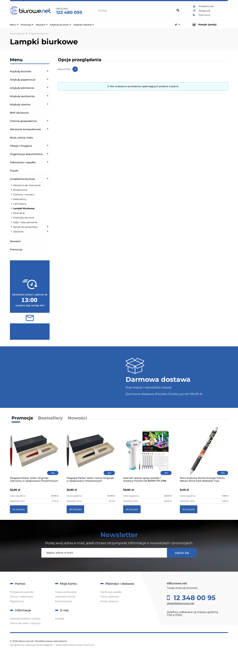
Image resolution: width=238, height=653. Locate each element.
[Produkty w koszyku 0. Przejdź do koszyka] (207, 24)
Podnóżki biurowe (23, 217)
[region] (30, 300)
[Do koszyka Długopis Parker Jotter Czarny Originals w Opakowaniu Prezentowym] (75, 509)
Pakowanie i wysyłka (23, 162)
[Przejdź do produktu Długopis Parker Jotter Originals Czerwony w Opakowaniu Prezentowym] (34, 455)
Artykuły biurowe (20, 71)
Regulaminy (17, 601)
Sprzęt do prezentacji (25, 226)
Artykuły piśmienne (22, 87)
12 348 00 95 (194, 597)
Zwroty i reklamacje (21, 596)
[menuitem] (14, 24)
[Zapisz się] (182, 553)
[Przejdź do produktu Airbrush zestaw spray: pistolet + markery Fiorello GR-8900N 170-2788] (147, 455)
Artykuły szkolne (20, 104)
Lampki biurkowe (24, 208)
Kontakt (59, 618)
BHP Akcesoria (19, 112)
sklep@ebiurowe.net (181, 603)
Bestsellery (50, 418)
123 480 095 (69, 12)
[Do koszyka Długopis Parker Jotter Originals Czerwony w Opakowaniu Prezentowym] (18, 509)
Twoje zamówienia (65, 591)
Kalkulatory (19, 199)
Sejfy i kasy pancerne (25, 222)
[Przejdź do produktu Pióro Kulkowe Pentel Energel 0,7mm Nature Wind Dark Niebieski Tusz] (204, 455)
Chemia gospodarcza (23, 121)
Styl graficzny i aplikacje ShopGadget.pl (31, 645)
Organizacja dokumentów (26, 154)
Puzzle (14, 170)
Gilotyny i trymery (23, 194)
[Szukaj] (178, 10)
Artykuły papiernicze (22, 79)
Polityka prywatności (22, 591)
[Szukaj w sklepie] (135, 11)
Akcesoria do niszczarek (27, 185)
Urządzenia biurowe (22, 178)
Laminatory (20, 203)
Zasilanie (18, 231)
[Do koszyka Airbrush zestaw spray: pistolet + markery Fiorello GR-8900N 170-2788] (132, 509)
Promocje (16, 249)
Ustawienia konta (65, 596)
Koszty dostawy (109, 601)
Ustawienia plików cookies (25, 618)
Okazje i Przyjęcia (21, 145)
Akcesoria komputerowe (25, 129)
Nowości (15, 241)
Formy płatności (109, 596)
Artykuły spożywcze (22, 96)
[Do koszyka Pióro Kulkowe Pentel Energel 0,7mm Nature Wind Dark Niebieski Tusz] (188, 509)
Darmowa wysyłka (111, 591)
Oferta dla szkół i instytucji (25, 623)
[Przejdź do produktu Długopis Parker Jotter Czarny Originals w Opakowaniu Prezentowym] (91, 455)
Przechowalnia (63, 601)
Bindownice (20, 189)
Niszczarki (19, 213)
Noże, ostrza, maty (21, 137)
